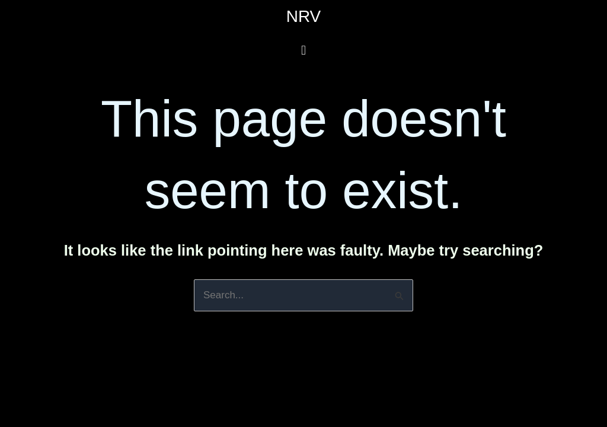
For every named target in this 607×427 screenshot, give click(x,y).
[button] (303, 50)
